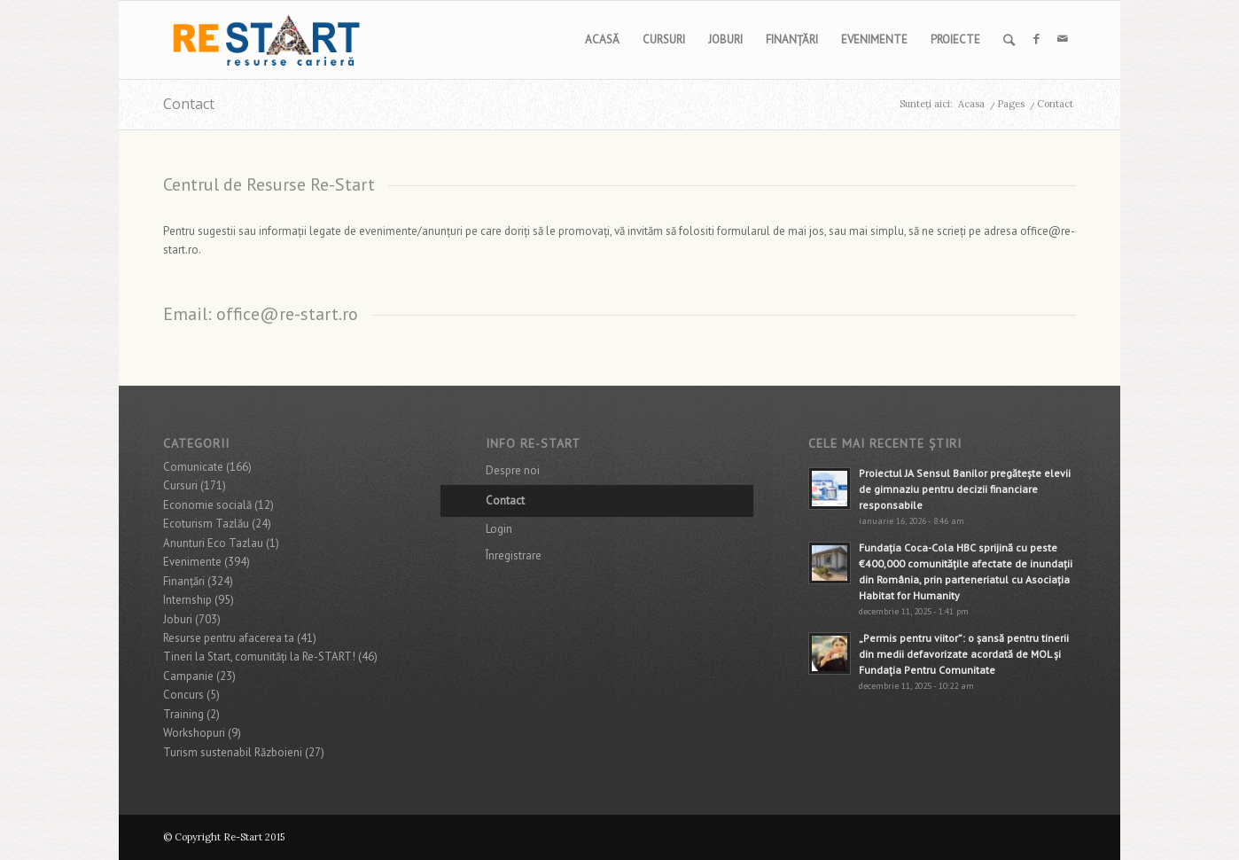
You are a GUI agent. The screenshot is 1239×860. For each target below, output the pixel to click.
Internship (187, 599)
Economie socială (207, 504)
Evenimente (192, 561)
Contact (188, 103)
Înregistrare (514, 555)
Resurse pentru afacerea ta (228, 637)
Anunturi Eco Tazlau (213, 543)
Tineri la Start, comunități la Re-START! (259, 656)
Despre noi (513, 470)
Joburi (177, 619)
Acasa (971, 104)
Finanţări (184, 581)
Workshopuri (194, 732)
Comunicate (193, 466)
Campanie (188, 676)
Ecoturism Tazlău (206, 523)
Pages (1011, 104)
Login (499, 528)
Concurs (183, 694)
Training (183, 714)
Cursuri (180, 485)
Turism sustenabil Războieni (232, 752)
